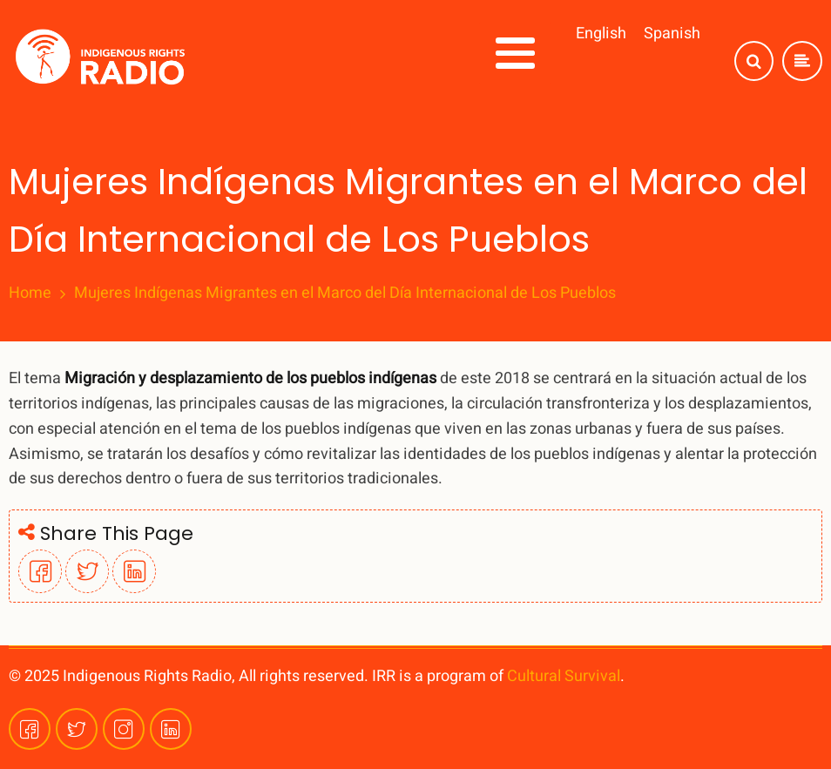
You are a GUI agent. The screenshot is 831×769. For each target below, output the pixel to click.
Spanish (672, 33)
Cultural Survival (563, 676)
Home (30, 293)
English (601, 33)
